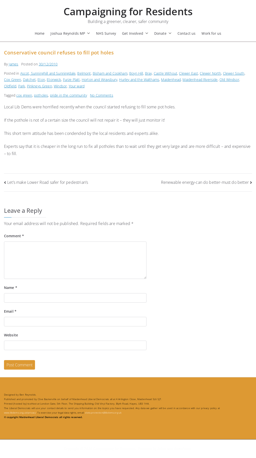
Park (21, 86)
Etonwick (54, 79)
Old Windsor (229, 79)
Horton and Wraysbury (99, 79)
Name (10, 287)
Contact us (187, 33)
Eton (41, 79)
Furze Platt (71, 79)
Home (40, 33)
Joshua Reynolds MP (70, 33)
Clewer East (188, 73)
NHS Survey (106, 33)
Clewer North (210, 73)
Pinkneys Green (39, 86)
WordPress (182, 448)
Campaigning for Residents (128, 11)
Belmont (84, 73)
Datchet (29, 79)
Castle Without (165, 73)
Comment (14, 235)
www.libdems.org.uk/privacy (20, 412)
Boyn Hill (136, 73)
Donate (163, 33)
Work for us (211, 33)
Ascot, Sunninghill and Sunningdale (48, 73)
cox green (24, 95)
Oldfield (10, 86)
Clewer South (233, 73)
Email (10, 311)
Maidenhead (171, 79)
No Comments (101, 95)
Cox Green (12, 79)
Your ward (76, 86)
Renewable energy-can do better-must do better (205, 182)
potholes (41, 95)
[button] (87, 33)
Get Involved (135, 33)
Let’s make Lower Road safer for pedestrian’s (47, 182)
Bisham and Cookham (110, 73)
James (13, 64)
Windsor (60, 86)
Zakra (161, 448)
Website (11, 335)
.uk (103, 412)
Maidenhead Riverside (200, 79)
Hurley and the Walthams (139, 79)
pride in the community (68, 95)
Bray (148, 73)
